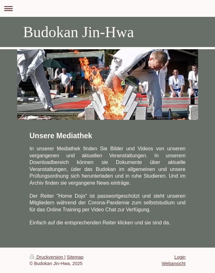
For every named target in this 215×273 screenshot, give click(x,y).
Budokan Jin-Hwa (78, 32)
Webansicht (173, 263)
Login (180, 257)
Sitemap (75, 257)
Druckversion (47, 257)
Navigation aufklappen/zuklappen (107, 8)
